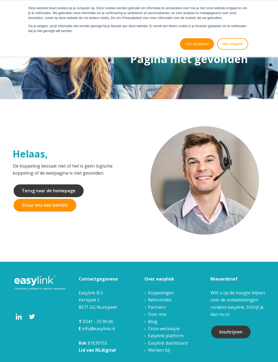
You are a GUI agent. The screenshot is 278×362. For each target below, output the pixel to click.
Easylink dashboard (168, 343)
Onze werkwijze (164, 329)
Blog (152, 322)
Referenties (160, 300)
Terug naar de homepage (48, 191)
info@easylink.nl (98, 329)
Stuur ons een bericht (45, 205)
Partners (157, 307)
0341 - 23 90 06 (98, 322)
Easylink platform (166, 336)
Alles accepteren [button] (197, 44)
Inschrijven (230, 332)
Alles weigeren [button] (232, 44)
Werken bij (159, 350)
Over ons (157, 314)
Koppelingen (161, 293)
